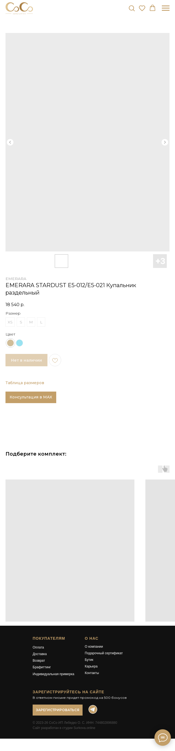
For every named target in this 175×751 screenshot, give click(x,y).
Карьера (91, 666)
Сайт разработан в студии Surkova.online (64, 728)
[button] (131, 8)
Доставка (40, 654)
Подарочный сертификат (104, 653)
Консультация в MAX (31, 397)
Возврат (39, 661)
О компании (94, 647)
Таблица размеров (24, 382)
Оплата (38, 647)
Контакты (92, 673)
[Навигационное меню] (166, 8)
